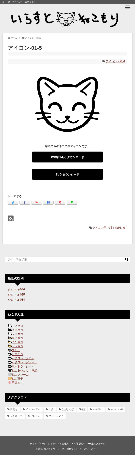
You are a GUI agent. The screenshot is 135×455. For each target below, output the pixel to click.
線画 (118, 227)
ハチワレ (98, 409)
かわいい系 (117, 409)
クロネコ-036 (16, 289)
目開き (14, 409)
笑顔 (111, 227)
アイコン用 (99, 227)
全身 (51, 409)
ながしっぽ (68, 409)
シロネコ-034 (16, 299)
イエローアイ (33, 409)
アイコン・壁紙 (115, 61)
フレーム (35, 415)
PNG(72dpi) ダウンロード (67, 157)
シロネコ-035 (16, 294)
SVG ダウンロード (67, 174)
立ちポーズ (16, 415)
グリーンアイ (56, 415)
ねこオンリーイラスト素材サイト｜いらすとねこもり (71, 449)
